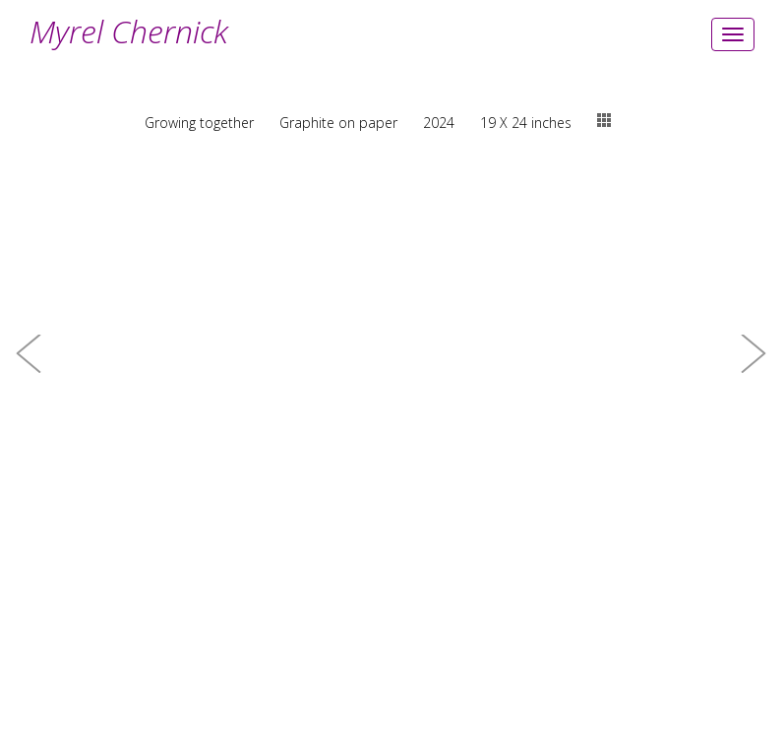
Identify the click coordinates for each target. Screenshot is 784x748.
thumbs (604, 120)
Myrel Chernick (129, 31)
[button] (29, 374)
